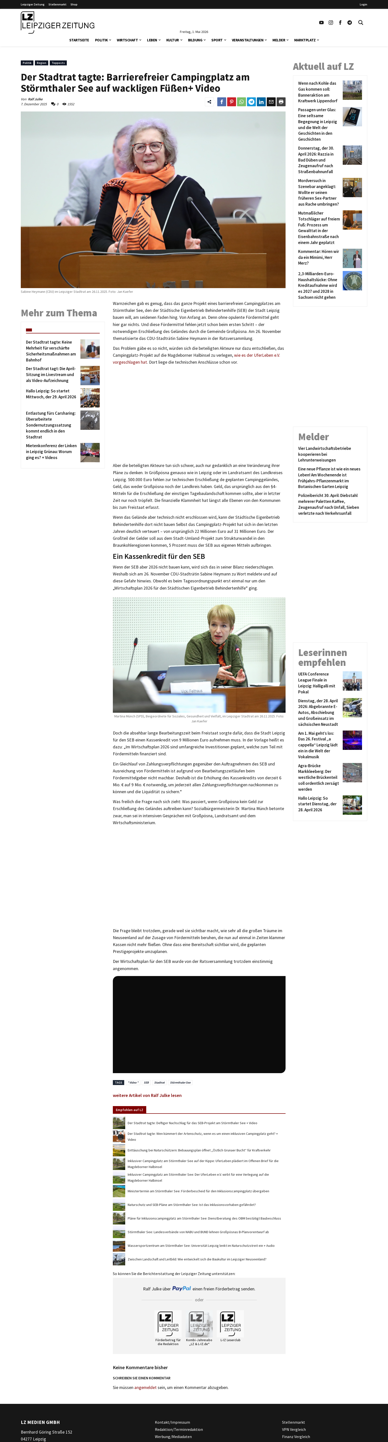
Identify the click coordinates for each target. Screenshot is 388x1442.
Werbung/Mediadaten (173, 1436)
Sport (217, 40)
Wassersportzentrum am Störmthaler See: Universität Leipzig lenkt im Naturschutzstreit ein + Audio (201, 1245)
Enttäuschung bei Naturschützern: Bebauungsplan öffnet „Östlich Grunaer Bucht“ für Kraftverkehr (199, 1150)
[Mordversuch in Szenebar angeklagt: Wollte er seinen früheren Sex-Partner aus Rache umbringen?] (319, 192)
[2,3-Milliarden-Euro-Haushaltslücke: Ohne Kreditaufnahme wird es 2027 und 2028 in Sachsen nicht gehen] (319, 285)
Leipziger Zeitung (33, 4)
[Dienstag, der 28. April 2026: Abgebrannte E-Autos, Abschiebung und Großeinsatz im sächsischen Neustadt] (319, 713)
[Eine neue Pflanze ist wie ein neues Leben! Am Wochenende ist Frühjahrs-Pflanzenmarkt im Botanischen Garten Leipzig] (330, 478)
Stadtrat (159, 1082)
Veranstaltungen (248, 40)
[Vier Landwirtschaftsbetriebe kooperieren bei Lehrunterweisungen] (330, 454)
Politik (101, 40)
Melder (278, 40)
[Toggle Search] (360, 22)
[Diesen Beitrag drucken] (281, 101)
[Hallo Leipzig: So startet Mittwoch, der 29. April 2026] (52, 398)
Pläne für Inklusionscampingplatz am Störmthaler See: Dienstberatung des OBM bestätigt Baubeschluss (204, 1218)
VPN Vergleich (294, 1429)
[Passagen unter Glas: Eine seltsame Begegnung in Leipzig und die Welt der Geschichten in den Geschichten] (319, 124)
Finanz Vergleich (296, 1436)
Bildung (195, 40)
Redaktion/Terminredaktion (179, 1429)
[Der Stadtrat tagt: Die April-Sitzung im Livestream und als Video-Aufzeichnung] (52, 375)
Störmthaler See (180, 1082)
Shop (74, 4)
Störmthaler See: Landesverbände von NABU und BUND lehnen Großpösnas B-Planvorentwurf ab (198, 1232)
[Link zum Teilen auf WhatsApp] (241, 101)
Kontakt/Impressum (172, 1422)
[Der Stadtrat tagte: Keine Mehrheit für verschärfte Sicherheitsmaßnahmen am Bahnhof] (52, 351)
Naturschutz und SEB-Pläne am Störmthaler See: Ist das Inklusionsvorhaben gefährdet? (192, 1204)
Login (363, 4)
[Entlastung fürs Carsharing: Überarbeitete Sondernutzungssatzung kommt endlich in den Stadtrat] (52, 425)
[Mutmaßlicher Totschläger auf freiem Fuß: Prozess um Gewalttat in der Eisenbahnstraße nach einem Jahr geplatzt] (319, 228)
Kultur (172, 40)
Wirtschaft (127, 40)
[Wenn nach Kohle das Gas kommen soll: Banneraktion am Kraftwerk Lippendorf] (319, 92)
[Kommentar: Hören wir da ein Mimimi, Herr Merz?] (319, 258)
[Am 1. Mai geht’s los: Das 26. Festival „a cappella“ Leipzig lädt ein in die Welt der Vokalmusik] (319, 745)
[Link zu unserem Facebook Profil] (340, 22)
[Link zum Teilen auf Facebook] (221, 101)
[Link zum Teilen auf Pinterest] (231, 101)
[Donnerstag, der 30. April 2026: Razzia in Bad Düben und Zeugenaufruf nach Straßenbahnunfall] (319, 160)
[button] (110, 39)
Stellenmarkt (57, 4)
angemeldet (145, 1387)
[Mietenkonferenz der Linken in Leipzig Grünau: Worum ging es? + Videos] (52, 452)
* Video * (133, 1082)
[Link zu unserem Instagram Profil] (331, 22)
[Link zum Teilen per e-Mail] (271, 101)
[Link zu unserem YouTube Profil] (321, 22)
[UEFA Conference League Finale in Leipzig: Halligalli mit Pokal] (319, 683)
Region (41, 63)
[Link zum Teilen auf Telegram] (251, 101)
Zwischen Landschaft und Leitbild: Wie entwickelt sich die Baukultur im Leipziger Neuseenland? (197, 1259)
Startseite (79, 40)
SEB (146, 1082)
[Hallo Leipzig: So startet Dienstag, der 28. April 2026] (319, 805)
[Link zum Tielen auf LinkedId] (261, 101)
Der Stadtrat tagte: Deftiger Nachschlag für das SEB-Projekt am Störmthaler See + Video (192, 1123)
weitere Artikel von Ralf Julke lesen (147, 1095)
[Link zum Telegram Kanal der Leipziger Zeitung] (349, 22)
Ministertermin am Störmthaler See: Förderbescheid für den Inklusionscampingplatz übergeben (198, 1191)
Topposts (58, 63)
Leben (152, 40)
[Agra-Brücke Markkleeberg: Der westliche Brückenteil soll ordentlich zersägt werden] (319, 777)
